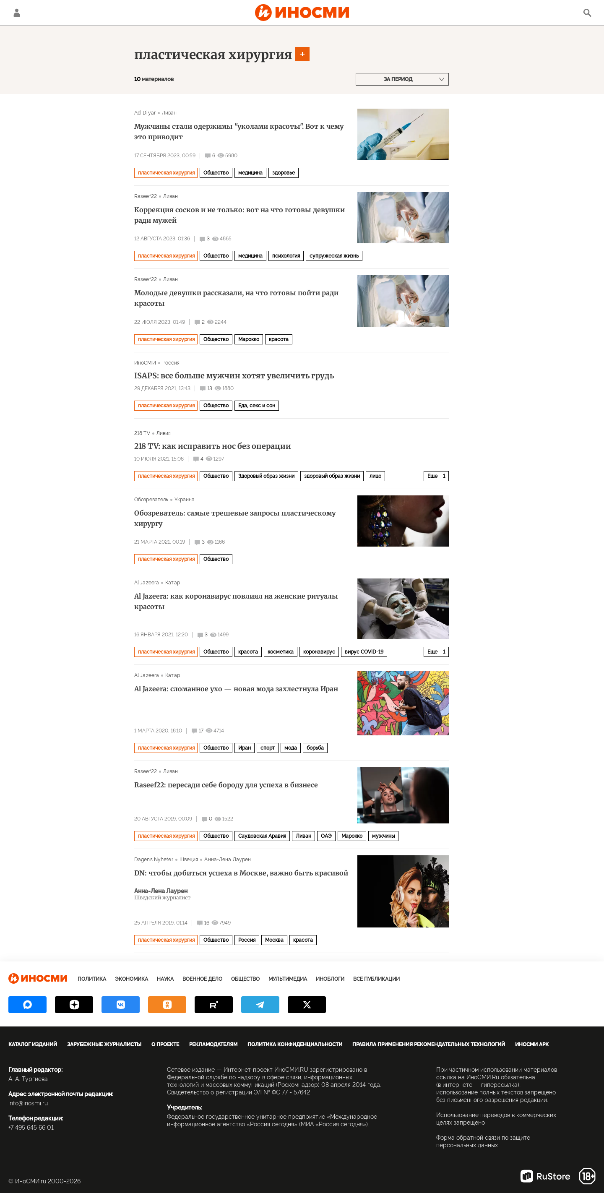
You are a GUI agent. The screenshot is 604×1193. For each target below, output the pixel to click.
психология (286, 256)
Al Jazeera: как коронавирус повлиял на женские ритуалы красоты (236, 601)
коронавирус (319, 652)
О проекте (165, 1044)
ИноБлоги (330, 979)
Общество (216, 173)
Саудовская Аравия (262, 836)
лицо (375, 476)
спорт (267, 748)
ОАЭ (326, 836)
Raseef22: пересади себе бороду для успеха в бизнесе (226, 785)
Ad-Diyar (145, 113)
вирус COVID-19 (364, 652)
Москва (274, 940)
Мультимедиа (287, 979)
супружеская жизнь (334, 256)
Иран (244, 748)
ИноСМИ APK (532, 1044)
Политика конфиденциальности (294, 1044)
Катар (172, 583)
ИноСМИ (145, 363)
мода (290, 748)
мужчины (383, 836)
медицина (250, 173)
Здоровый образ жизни (266, 476)
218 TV (142, 433)
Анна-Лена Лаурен (227, 859)
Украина (184, 500)
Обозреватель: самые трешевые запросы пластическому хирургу (235, 518)
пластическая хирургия (213, 55)
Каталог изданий (32, 1044)
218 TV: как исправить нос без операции (212, 446)
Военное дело (202, 979)
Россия (171, 363)
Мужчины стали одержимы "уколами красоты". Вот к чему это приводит (239, 131)
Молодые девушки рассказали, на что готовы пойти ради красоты (236, 298)
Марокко (248, 339)
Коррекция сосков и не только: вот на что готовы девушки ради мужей (239, 215)
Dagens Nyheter (153, 859)
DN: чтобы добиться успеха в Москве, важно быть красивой (241, 873)
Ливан (169, 113)
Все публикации (376, 979)
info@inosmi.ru (28, 1103)
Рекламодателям (213, 1044)
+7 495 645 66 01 (31, 1127)
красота (279, 339)
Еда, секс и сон (256, 406)
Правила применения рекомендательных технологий (428, 1044)
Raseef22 (145, 196)
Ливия (163, 433)
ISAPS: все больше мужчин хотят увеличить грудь (234, 375)
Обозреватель (151, 500)
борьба (315, 748)
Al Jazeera (146, 583)
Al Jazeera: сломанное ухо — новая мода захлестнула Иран (236, 689)
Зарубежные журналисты (104, 1044)
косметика (281, 652)
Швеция (189, 859)
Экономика (131, 979)
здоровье (283, 173)
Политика (92, 979)
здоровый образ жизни (332, 476)
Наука (165, 979)
